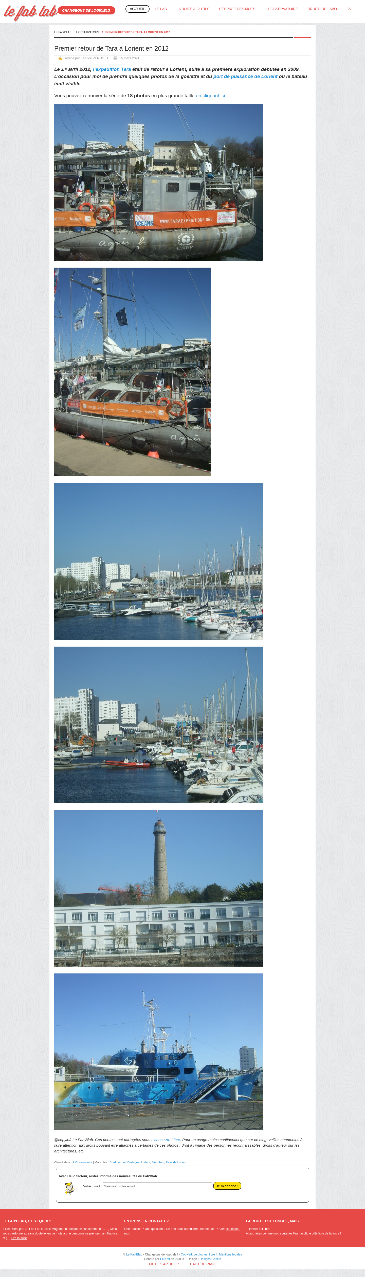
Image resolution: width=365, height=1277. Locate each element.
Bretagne (133, 1162)
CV (348, 9)
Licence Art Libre (165, 1140)
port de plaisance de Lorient (245, 76)
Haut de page (203, 1264)
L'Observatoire (283, 9)
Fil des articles (164, 1264)
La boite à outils (192, 9)
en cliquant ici (210, 95)
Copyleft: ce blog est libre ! (198, 1254)
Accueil (137, 9)
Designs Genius (210, 1259)
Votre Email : (92, 1186)
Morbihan (158, 1162)
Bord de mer (118, 1162)
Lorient (145, 1162)
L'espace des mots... (238, 9)
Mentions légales (230, 1254)
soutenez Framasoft (293, 1233)
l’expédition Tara (112, 69)
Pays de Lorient (176, 1162)
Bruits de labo (322, 9)
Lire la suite (19, 1238)
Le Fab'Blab (62, 32)
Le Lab (161, 9)
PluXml (165, 1259)
